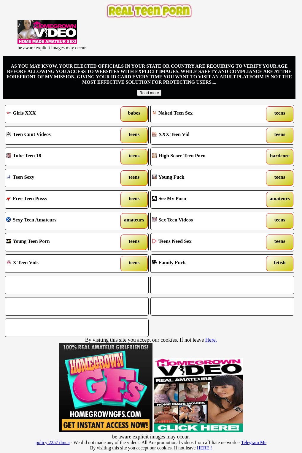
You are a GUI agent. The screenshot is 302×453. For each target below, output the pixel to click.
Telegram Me (254, 442)
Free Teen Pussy (57, 199)
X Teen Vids (57, 263)
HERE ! (204, 447)
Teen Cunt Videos (57, 135)
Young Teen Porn (57, 242)
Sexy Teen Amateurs (57, 221)
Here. (211, 340)
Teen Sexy (57, 178)
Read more (149, 93)
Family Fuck (203, 263)
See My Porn (203, 199)
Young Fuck (203, 178)
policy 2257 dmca (53, 442)
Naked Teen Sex (203, 114)
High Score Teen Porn (203, 156)
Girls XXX (57, 114)
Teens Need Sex (203, 242)
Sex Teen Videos (203, 221)
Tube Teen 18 (57, 156)
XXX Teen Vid (203, 135)
